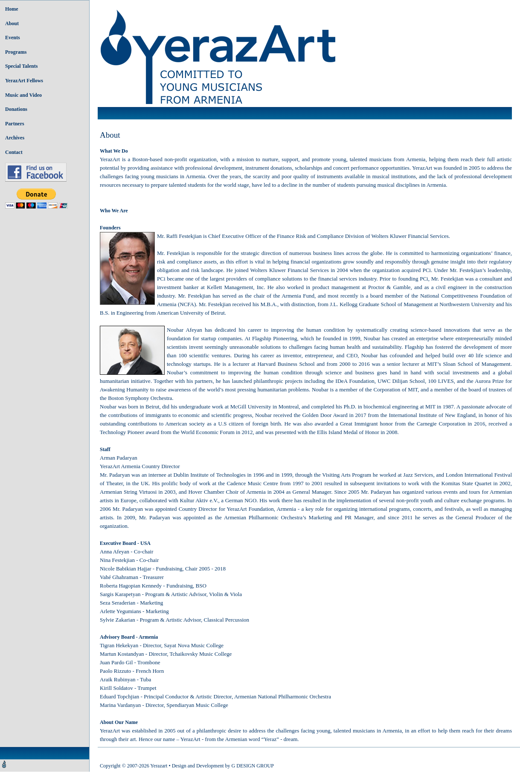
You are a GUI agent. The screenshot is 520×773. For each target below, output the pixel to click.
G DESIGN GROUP (253, 766)
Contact (14, 152)
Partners (14, 124)
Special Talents (21, 66)
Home (11, 9)
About (12, 23)
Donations (16, 109)
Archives (14, 138)
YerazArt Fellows (24, 81)
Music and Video (23, 95)
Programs (15, 52)
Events (12, 38)
